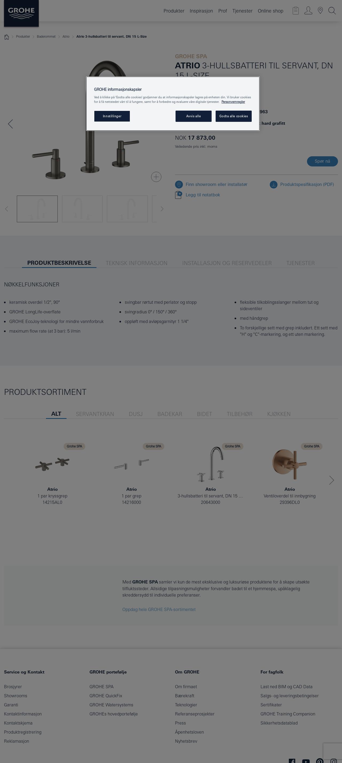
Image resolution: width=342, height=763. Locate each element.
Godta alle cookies (233, 116)
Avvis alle (193, 116)
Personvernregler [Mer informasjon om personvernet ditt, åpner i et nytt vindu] (233, 101)
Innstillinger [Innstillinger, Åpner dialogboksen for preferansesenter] (112, 116)
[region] (173, 103)
